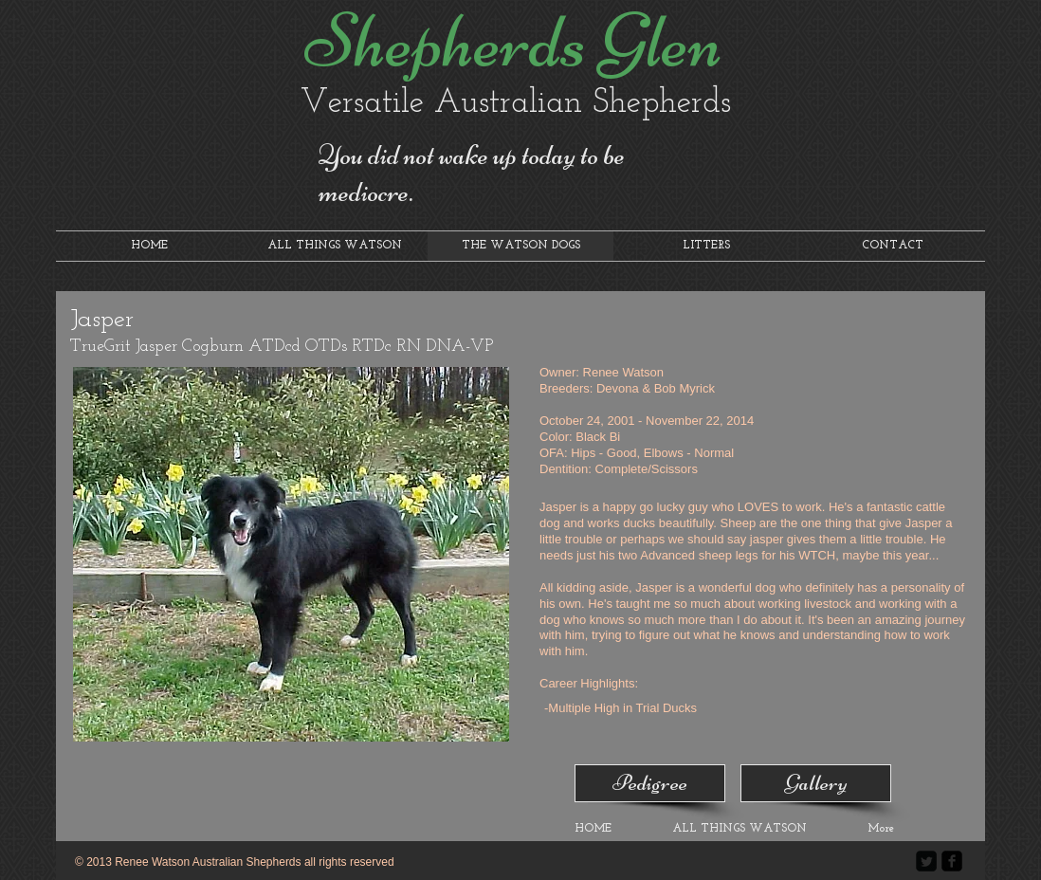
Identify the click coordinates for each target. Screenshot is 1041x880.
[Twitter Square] (926, 861)
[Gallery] (815, 783)
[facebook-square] (951, 861)
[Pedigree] (650, 783)
